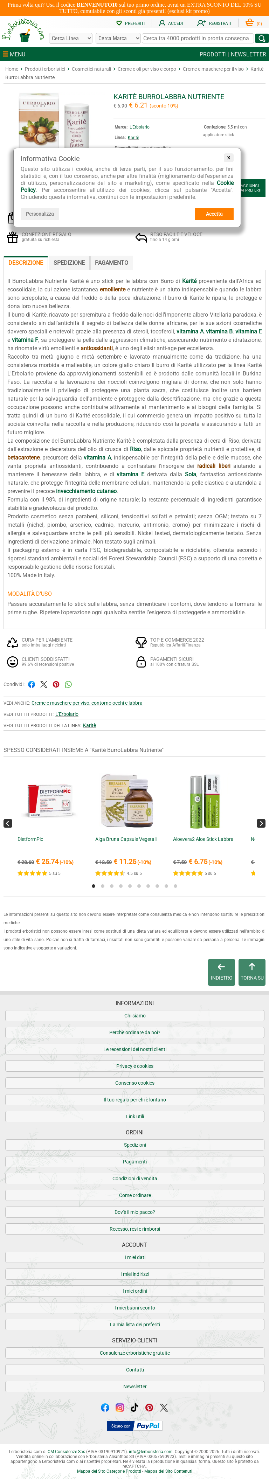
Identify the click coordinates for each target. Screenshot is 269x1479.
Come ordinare (135, 1195)
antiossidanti (97, 348)
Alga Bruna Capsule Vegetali (126, 839)
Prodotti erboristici (45, 69)
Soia (190, 474)
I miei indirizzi (134, 1274)
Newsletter (135, 1386)
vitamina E (248, 331)
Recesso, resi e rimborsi (135, 1229)
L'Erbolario (140, 127)
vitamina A (190, 331)
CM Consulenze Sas (66, 1451)
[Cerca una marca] (118, 38)
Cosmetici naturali (91, 69)
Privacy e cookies (134, 1066)
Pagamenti (135, 1161)
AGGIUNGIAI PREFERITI (245, 188)
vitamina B (219, 331)
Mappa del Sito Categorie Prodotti (109, 1471)
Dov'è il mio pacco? (135, 1212)
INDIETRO (222, 972)
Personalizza (40, 214)
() (254, 23)
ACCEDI (171, 23)
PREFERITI (130, 23)
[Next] (261, 823)
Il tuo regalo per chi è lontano (135, 1100)
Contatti (135, 1370)
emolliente (112, 289)
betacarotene (23, 457)
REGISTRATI (214, 23)
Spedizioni (135, 1145)
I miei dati (135, 1257)
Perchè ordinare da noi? (134, 1032)
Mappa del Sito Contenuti (168, 1471)
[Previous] (8, 823)
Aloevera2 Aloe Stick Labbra (203, 839)
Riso (135, 449)
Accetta (214, 214)
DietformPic (30, 839)
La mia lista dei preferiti (135, 1324)
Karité (189, 281)
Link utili (135, 1116)
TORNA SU (252, 972)
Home (11, 69)
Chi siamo (135, 1015)
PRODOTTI (213, 54)
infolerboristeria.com (150, 1451)
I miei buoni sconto (135, 1308)
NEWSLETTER (248, 54)
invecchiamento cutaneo (86, 491)
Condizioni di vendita (134, 1178)
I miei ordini (135, 1291)
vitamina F (25, 340)
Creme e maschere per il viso (213, 69)
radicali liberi (213, 466)
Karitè (133, 137)
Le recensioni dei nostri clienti (134, 1049)
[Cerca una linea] (70, 38)
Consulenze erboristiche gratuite (135, 1353)
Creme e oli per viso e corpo (147, 69)
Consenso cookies (134, 1083)
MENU (14, 54)
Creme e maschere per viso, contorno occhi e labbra (87, 703)
